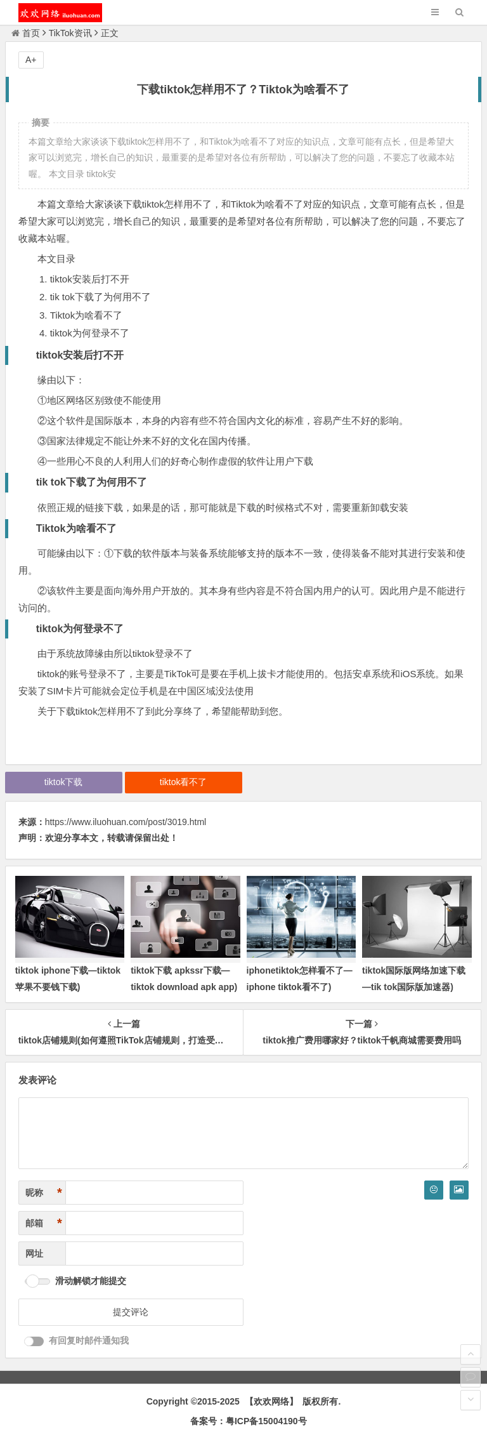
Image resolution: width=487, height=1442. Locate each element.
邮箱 (43, 1223)
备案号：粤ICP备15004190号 (248, 1421)
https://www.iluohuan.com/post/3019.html (125, 822)
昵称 (43, 1193)
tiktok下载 (63, 782)
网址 (34, 1253)
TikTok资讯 (70, 33)
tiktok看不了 (183, 782)
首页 (25, 33)
